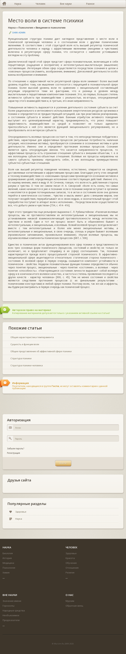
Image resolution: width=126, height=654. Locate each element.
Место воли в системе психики (45, 20)
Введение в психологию (51, 27)
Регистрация (13, 453)
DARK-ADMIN (18, 32)
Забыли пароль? (15, 448)
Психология (25, 27)
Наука (12, 27)
